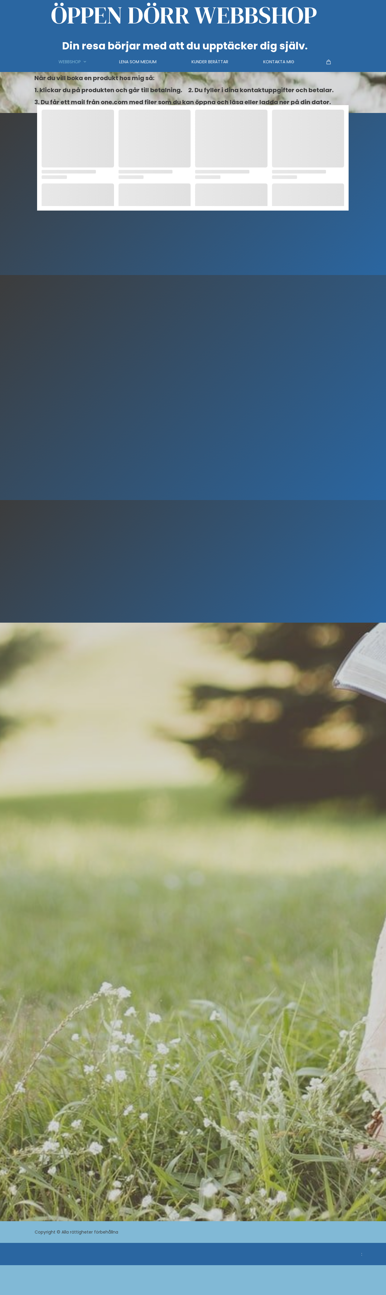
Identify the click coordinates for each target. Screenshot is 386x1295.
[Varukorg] (330, 61)
